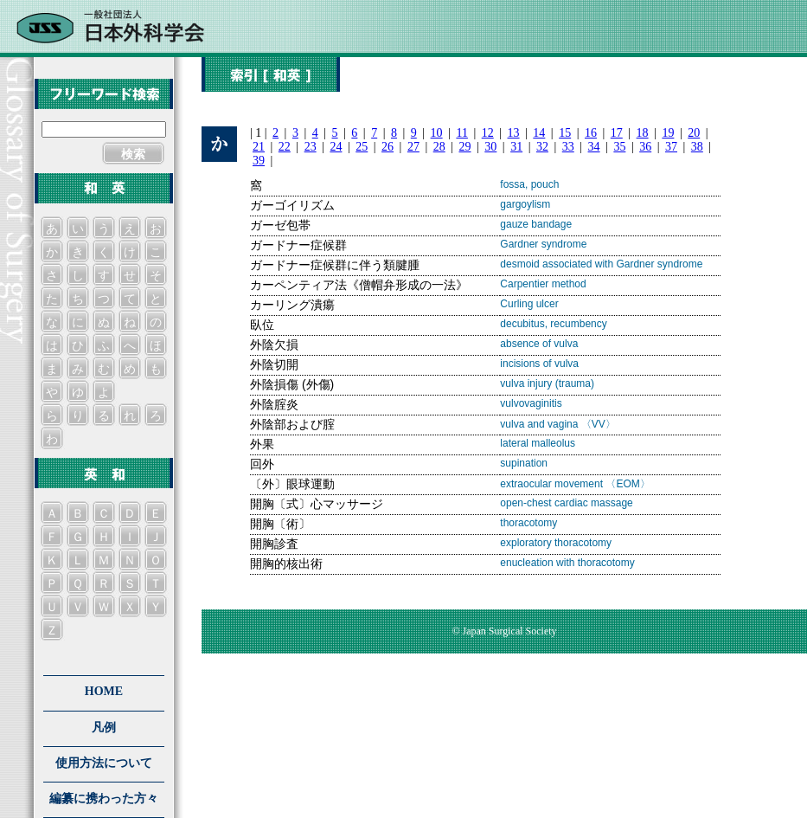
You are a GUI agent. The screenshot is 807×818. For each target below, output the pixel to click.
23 (310, 146)
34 (594, 146)
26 (387, 146)
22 (285, 146)
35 (619, 146)
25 (361, 146)
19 (668, 132)
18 (643, 132)
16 (591, 132)
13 (514, 132)
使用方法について (103, 763)
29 (465, 146)
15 (565, 132)
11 (461, 132)
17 (617, 132)
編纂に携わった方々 (103, 798)
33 (568, 146)
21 (259, 146)
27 (413, 146)
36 (645, 146)
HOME (104, 691)
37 (671, 146)
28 (439, 146)
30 (490, 146)
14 (539, 132)
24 (336, 146)
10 (437, 132)
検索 (133, 154)
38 (697, 146)
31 (516, 146)
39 (259, 160)
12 (488, 132)
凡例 (104, 727)
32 (542, 146)
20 (694, 132)
